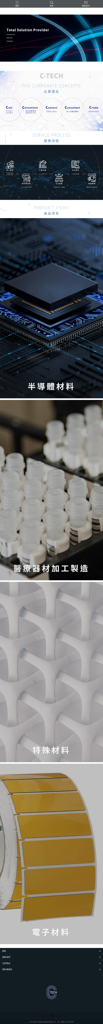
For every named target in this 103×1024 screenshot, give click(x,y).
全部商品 (6, 963)
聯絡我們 (6, 957)
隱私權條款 (7, 969)
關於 (4, 951)
